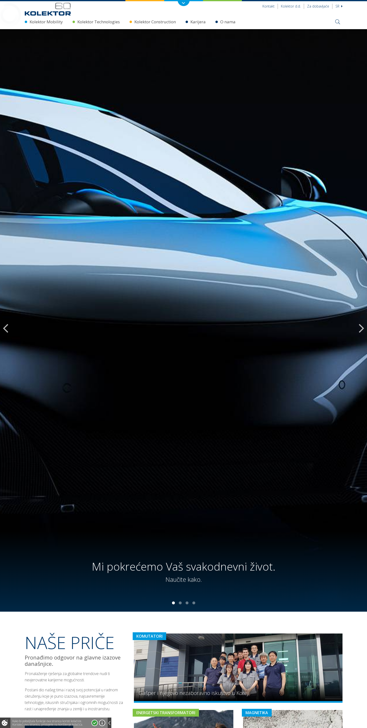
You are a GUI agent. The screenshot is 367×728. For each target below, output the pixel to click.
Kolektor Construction (155, 22)
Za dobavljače (318, 6)
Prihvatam (94, 723)
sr (339, 6)
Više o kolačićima (102, 723)
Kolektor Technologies (98, 22)
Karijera (198, 22)
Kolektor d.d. (291, 6)
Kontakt (268, 6)
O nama (228, 22)
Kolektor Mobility (46, 22)
